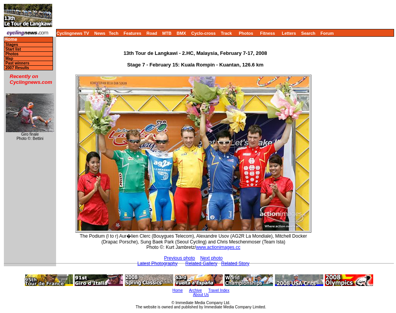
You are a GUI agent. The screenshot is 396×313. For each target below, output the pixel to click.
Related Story (235, 263)
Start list (13, 49)
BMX (181, 33)
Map (9, 58)
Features (133, 33)
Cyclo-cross (203, 33)
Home (10, 39)
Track (226, 33)
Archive (195, 290)
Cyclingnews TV (72, 33)
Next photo (211, 258)
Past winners (17, 63)
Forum (327, 33)
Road (152, 33)
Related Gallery (201, 263)
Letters (289, 33)
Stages (11, 45)
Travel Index (219, 290)
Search (308, 33)
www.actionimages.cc (218, 247)
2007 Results (17, 68)
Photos (246, 33)
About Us (201, 295)
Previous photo (179, 258)
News (100, 33)
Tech (113, 33)
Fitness (267, 33)
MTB (167, 33)
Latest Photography (157, 263)
